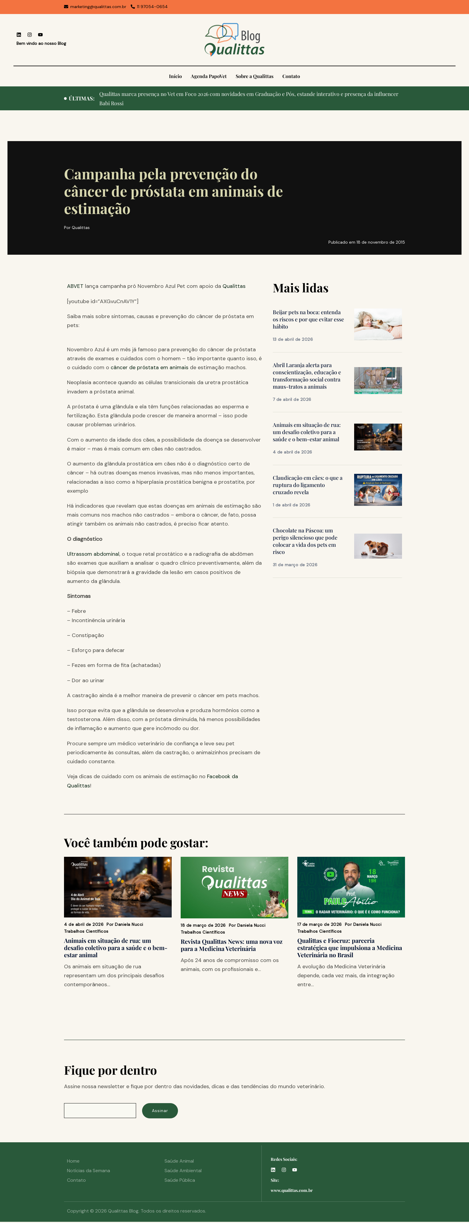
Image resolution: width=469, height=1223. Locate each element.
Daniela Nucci (129, 924)
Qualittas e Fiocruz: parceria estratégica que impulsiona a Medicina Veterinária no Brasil (349, 947)
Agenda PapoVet (209, 76)
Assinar (162, 1111)
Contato (291, 76)
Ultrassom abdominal (93, 554)
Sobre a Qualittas (254, 76)
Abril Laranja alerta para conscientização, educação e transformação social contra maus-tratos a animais (307, 375)
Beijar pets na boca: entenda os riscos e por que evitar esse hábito (308, 319)
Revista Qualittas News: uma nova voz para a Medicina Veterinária (231, 944)
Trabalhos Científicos (86, 931)
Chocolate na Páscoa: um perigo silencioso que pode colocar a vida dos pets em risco (305, 541)
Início (175, 76)
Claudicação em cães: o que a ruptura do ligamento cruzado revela (307, 485)
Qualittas (234, 286)
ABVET (75, 286)
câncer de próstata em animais (150, 367)
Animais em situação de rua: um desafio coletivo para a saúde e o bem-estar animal (307, 432)
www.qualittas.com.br (292, 1191)
